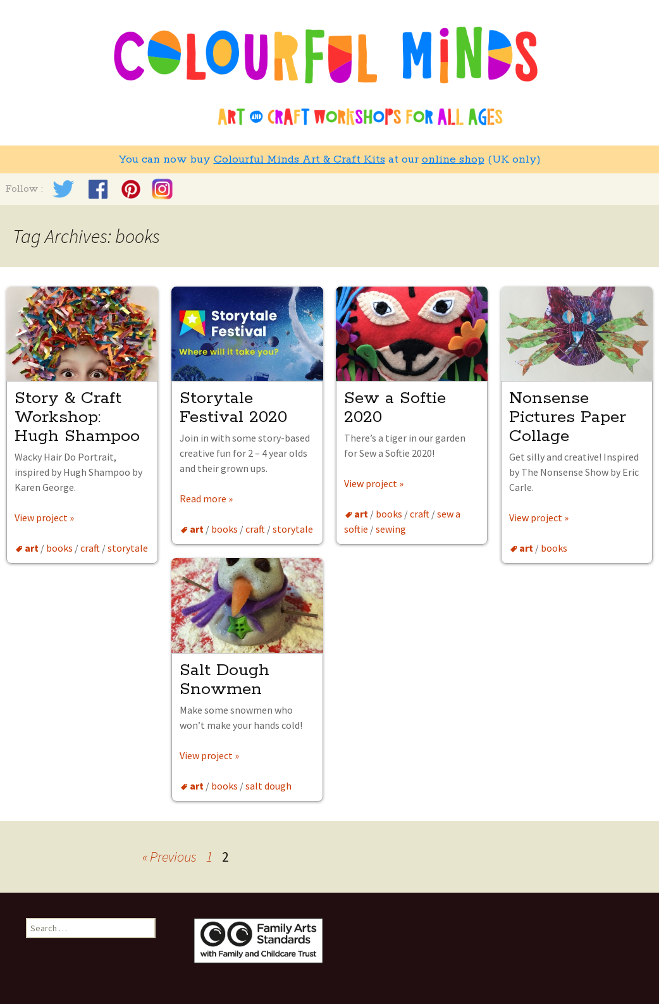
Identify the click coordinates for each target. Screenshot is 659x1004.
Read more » (206, 498)
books (59, 548)
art (32, 548)
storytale (128, 548)
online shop (453, 159)
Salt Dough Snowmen (224, 679)
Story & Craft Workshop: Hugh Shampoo (77, 417)
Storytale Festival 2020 (233, 407)
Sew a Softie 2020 (395, 407)
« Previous (169, 856)
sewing (391, 529)
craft (90, 548)
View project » (44, 517)
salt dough (268, 785)
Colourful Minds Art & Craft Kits (299, 159)
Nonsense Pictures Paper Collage (567, 417)
